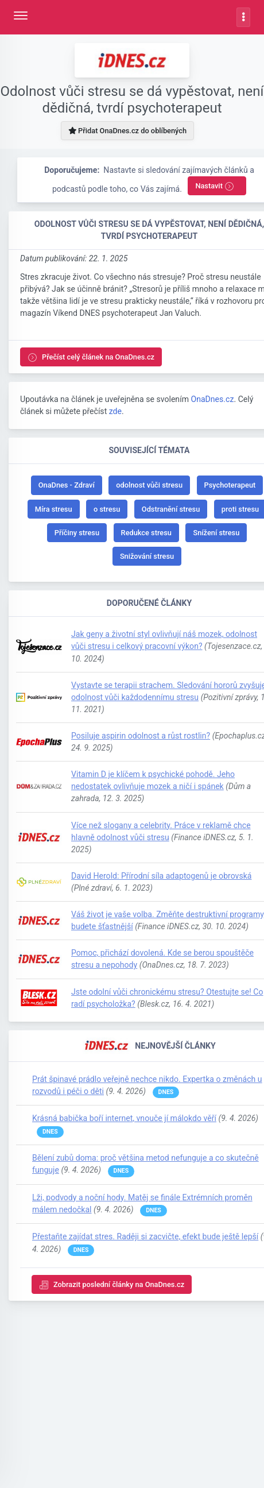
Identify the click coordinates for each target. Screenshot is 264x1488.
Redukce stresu (146, 532)
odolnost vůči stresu (149, 485)
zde (115, 411)
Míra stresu (53, 509)
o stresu (107, 509)
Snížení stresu (216, 532)
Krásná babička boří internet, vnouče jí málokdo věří (124, 1118)
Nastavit (214, 186)
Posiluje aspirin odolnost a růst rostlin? (140, 735)
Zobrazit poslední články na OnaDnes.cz (111, 1285)
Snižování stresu (147, 556)
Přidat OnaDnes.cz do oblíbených (127, 130)
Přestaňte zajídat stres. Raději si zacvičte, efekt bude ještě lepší (145, 1236)
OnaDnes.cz (212, 399)
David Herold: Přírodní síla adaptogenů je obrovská (161, 875)
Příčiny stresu (77, 532)
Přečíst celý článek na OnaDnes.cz (91, 357)
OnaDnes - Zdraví (66, 485)
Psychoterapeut (230, 485)
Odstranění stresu (171, 509)
